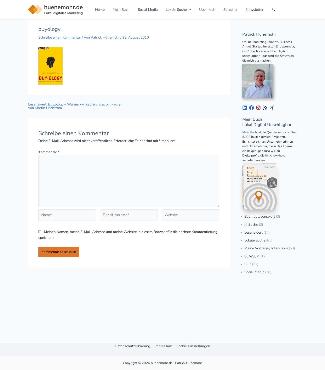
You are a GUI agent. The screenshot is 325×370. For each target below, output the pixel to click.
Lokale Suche (254, 240)
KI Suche (251, 224)
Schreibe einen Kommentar (59, 37)
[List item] (244, 107)
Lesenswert (253, 232)
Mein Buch (119, 9)
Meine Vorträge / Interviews (266, 248)
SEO (247, 264)
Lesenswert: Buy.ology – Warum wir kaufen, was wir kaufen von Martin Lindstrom (75, 106)
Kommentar (48, 152)
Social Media (145, 9)
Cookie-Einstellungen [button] (193, 346)
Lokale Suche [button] (174, 9)
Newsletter (247, 9)
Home (99, 9)
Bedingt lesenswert (259, 216)
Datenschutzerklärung (133, 346)
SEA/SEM (252, 256)
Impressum (163, 346)
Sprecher (224, 9)
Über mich (202, 9)
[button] (185, 9)
